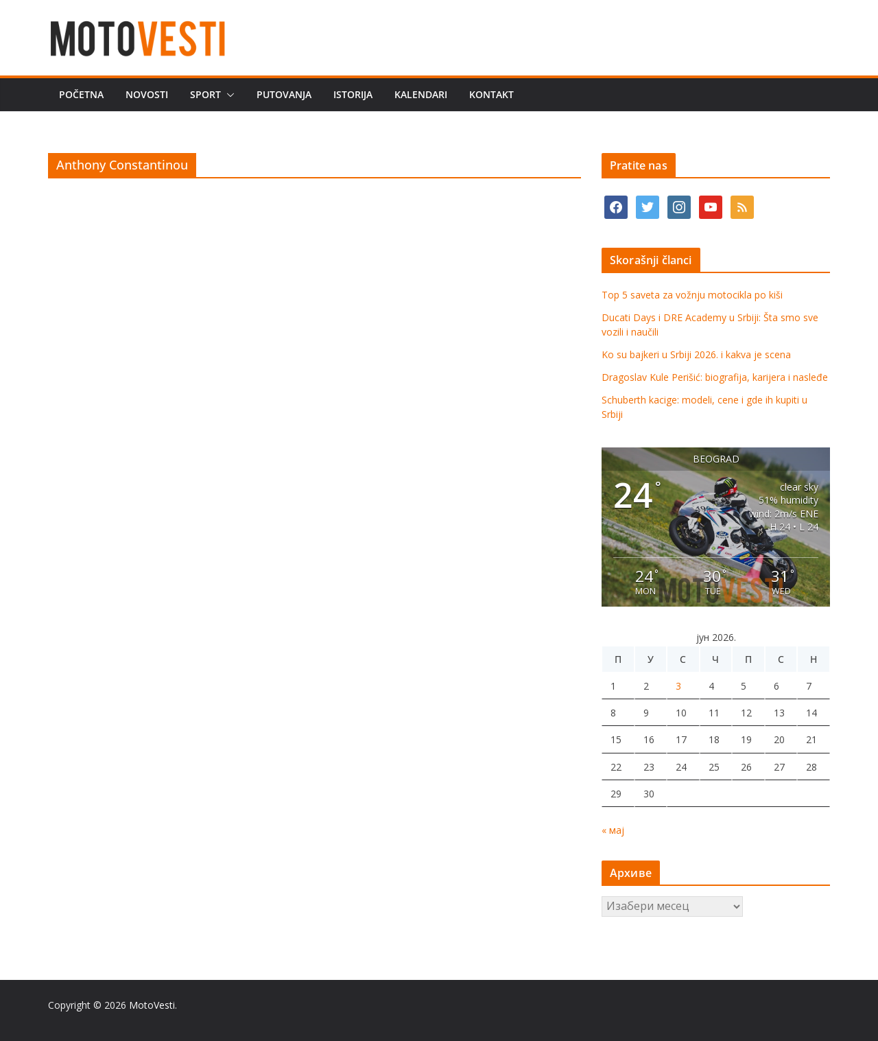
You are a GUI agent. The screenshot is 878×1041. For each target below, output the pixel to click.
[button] (228, 94)
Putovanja (284, 94)
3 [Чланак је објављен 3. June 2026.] (678, 685)
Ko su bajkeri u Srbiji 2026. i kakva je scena (696, 354)
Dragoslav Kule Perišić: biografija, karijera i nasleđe (715, 377)
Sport (205, 94)
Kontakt (491, 94)
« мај (613, 830)
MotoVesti (152, 1004)
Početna (81, 94)
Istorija (352, 94)
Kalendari (420, 94)
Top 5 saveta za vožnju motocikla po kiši (692, 294)
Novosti (147, 94)
